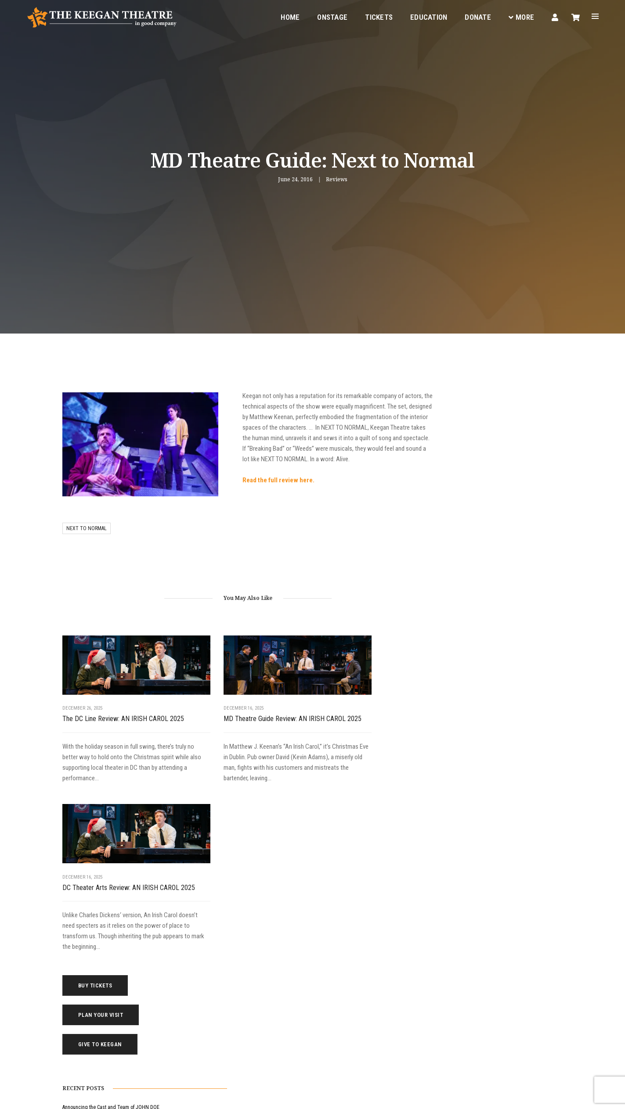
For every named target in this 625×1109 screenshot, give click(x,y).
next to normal (86, 520)
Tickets (376, 15)
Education (425, 15)
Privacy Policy (131, 1096)
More (518, 15)
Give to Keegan (485, 459)
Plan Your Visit (486, 430)
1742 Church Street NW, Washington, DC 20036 (197, 1002)
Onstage (329, 15)
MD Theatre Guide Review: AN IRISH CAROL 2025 (234, 705)
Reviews (336, 179)
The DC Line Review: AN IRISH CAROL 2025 (115, 705)
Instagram (247, 1044)
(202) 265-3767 (151, 1023)
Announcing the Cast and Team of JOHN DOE (496, 524)
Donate (475, 15)
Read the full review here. (248, 481)
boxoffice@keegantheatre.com (168, 1012)
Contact (329, 991)
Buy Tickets (480, 401)
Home (287, 15)
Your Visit (331, 959)
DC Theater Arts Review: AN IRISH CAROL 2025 (353, 705)
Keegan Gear (335, 970)
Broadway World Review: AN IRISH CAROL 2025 (498, 596)
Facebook (209, 1044)
